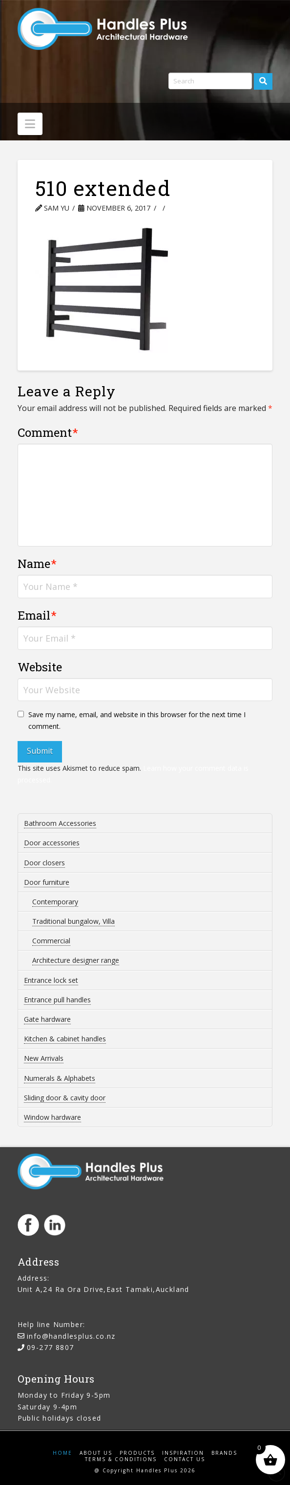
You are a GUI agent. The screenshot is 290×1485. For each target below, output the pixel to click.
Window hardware (52, 1117)
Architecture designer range (75, 960)
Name (37, 563)
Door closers (44, 862)
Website (40, 667)
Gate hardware (47, 1019)
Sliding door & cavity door (64, 1097)
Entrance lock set (51, 980)
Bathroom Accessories (60, 823)
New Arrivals (43, 1058)
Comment (48, 432)
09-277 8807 (50, 1347)
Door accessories (52, 842)
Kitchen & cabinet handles (65, 1038)
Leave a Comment (207, 208)
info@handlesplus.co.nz (71, 1336)
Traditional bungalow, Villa (73, 921)
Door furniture (46, 882)
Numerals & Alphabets (59, 1078)
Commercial (51, 940)
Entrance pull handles (57, 999)
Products (137, 1453)
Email (37, 615)
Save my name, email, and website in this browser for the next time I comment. (137, 720)
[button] (30, 124)
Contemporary (55, 901)
